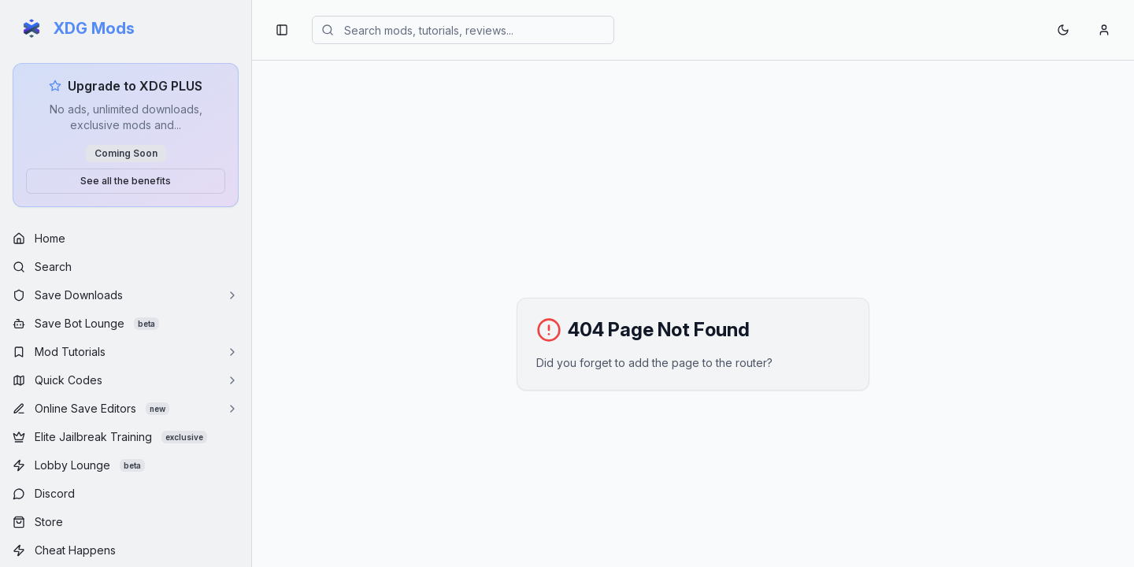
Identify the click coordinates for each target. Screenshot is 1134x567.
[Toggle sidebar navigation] (282, 30)
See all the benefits (125, 181)
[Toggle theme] (1063, 30)
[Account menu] (1104, 30)
